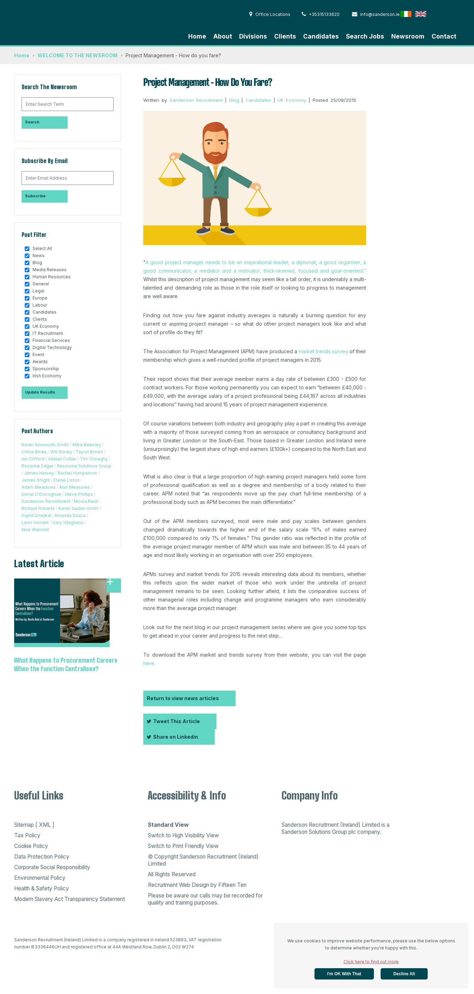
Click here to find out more (371, 961)
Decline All (404, 973)
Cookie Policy (31, 846)
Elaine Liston (66, 480)
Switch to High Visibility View (183, 835)
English (420, 14)
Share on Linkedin (172, 737)
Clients (285, 36)
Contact (444, 36)
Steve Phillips (79, 494)
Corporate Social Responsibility (52, 867)
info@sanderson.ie (376, 14)
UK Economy (291, 100)
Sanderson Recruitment (46, 501)
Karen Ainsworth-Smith (45, 444)
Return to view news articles (183, 698)
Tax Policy (27, 835)
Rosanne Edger (37, 466)
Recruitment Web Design (178, 885)
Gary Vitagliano (67, 522)
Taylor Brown (89, 451)
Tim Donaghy (94, 458)
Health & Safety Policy (41, 888)
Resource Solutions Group (84, 466)
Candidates (321, 36)
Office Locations (269, 14)
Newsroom (407, 36)
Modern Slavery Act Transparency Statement (69, 899)
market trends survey (323, 351)
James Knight (36, 480)
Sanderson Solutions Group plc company (331, 832)
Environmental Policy (39, 877)
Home (197, 36)
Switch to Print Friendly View (183, 846)
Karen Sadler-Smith (78, 508)
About (222, 36)
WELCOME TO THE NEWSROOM (77, 55)
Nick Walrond (35, 529)
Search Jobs (365, 36)
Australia (450, 14)
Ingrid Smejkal (36, 515)
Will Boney (61, 451)
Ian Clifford (33, 458)
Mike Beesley (87, 444)
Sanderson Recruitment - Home (67, 21)
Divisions (253, 36)
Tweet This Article (173, 721)
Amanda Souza (70, 515)
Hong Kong (435, 14)
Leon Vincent (35, 522)
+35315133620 (321, 14)
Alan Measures (74, 487)
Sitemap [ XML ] (34, 824)
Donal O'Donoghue (41, 494)
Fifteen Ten (232, 885)
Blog (234, 100)
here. (149, 663)
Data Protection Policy (41, 856)
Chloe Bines (34, 451)
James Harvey (39, 473)
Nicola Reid (86, 501)
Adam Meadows (39, 487)
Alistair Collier (62, 458)
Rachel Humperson (77, 473)
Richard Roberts (38, 508)
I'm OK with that (344, 973)
